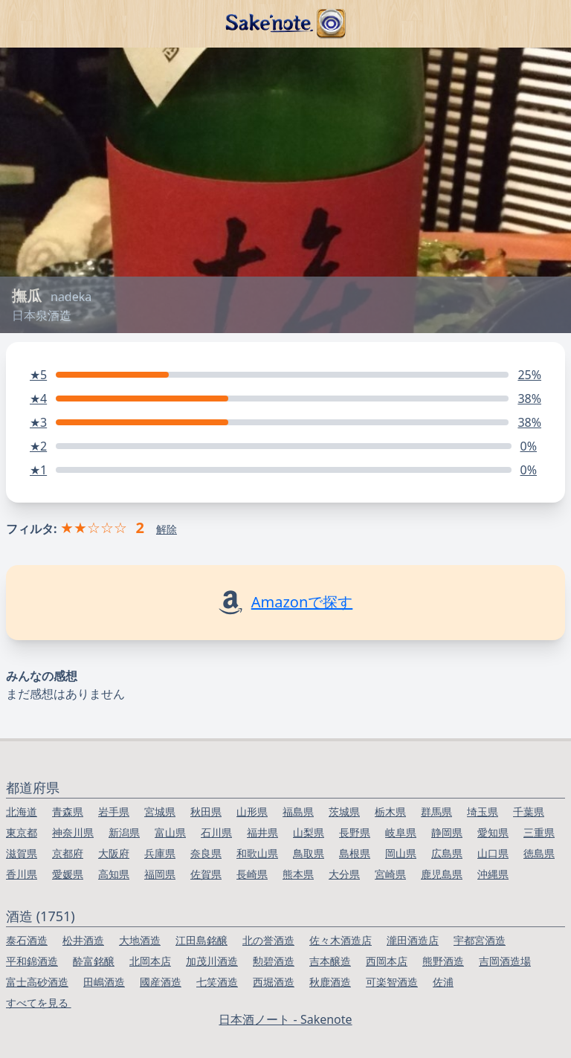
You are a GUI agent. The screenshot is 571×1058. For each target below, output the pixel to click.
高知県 (113, 874)
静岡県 (446, 832)
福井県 (262, 832)
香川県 (21, 874)
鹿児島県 (441, 874)
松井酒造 (83, 940)
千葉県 (528, 811)
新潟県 (124, 832)
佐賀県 (206, 874)
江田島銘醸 (201, 940)
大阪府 (113, 853)
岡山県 (400, 853)
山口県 (493, 853)
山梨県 (308, 832)
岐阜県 (400, 832)
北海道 (21, 811)
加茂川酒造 (212, 961)
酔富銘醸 (93, 961)
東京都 (21, 832)
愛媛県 (67, 874)
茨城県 (344, 811)
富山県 (170, 832)
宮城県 (159, 811)
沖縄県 (493, 874)
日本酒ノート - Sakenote (285, 1019)
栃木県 (390, 811)
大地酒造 (140, 940)
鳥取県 (308, 853)
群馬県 (436, 811)
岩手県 (113, 811)
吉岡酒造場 (505, 961)
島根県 (354, 853)
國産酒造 (160, 982)
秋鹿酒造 (330, 982)
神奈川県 (73, 832)
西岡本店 (386, 961)
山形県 (252, 811)
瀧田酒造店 (413, 940)
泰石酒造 (27, 940)
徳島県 (539, 853)
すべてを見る (38, 1003)
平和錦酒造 (32, 961)
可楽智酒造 (392, 982)
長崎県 (252, 874)
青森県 (67, 811)
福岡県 (159, 874)
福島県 (298, 811)
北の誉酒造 (268, 940)
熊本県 (298, 874)
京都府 (67, 853)
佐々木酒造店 (340, 940)
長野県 (354, 832)
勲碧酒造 (273, 961)
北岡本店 (150, 961)
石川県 (216, 832)
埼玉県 (482, 811)
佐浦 (443, 982)
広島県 (446, 853)
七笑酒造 (217, 982)
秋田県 (206, 811)
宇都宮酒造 (480, 940)
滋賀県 (21, 853)
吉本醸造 (330, 961)
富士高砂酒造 (37, 982)
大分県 (344, 874)
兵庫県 (159, 853)
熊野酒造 (443, 961)
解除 (166, 529)
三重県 (539, 832)
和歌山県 (257, 853)
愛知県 (493, 832)
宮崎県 (390, 874)
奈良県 (206, 853)
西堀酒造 (273, 982)
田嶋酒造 (104, 982)
